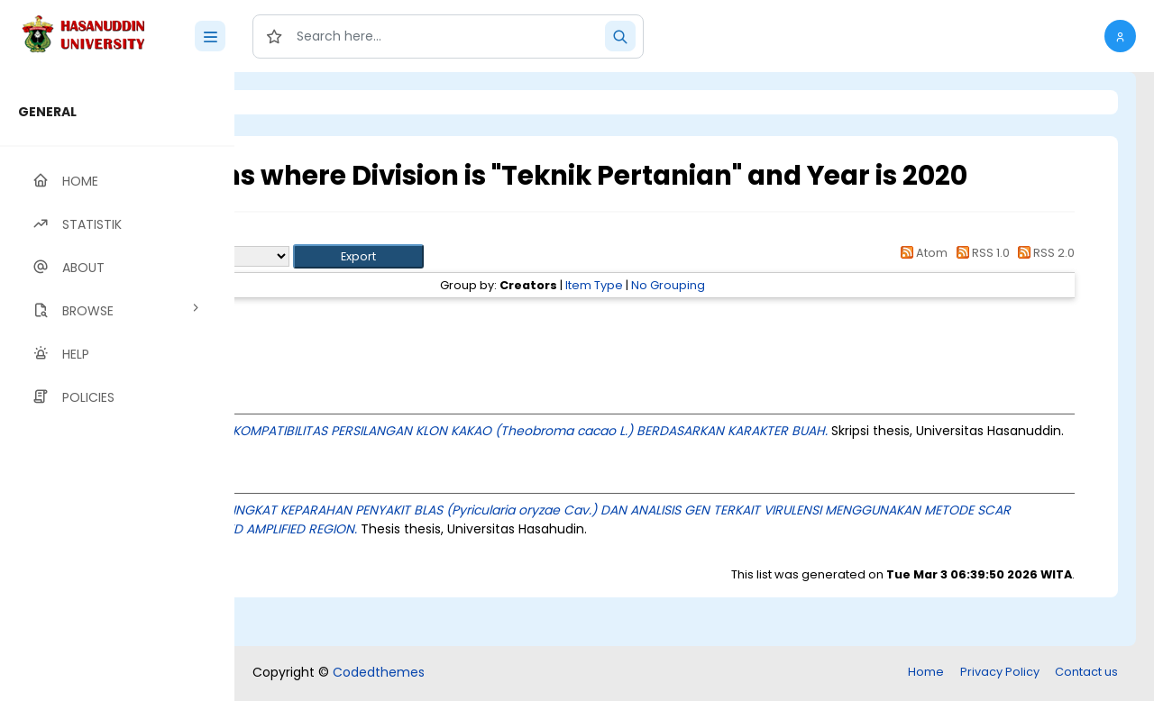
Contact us (1086, 673)
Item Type (707, 316)
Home (926, 673)
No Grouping (781, 316)
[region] (117, 386)
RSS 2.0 (1043, 284)
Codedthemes (379, 674)
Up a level (332, 267)
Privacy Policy (1000, 673)
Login (311, 102)
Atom (921, 284)
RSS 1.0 (979, 284)
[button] (1120, 36)
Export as (322, 288)
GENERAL (47, 112)
